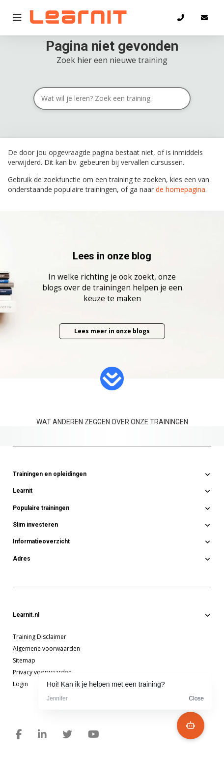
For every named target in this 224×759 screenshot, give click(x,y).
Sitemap (24, 660)
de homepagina (180, 189)
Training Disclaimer (39, 636)
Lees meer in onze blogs (112, 331)
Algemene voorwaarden (46, 648)
